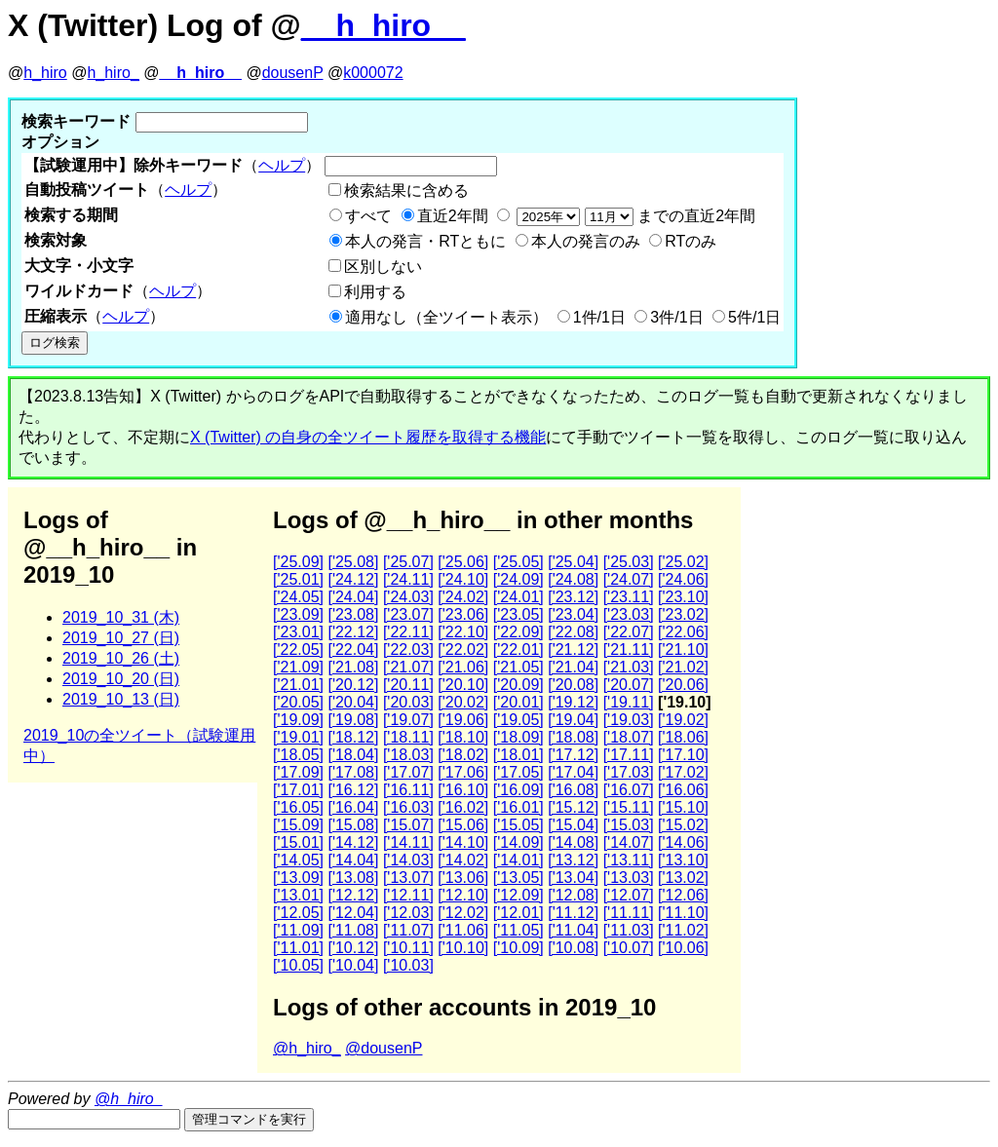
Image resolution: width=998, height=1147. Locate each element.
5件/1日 (754, 317)
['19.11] (628, 702)
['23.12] (573, 597)
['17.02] (683, 772)
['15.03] (628, 825)
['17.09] (298, 772)
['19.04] (573, 719)
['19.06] (463, 719)
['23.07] (408, 614)
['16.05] (298, 807)
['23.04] (573, 614)
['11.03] (628, 930)
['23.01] (298, 632)
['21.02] (683, 667)
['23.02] (683, 614)
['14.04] (352, 860)
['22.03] (408, 649)
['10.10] (463, 947)
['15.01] (298, 842)
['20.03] (408, 702)
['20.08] (573, 684)
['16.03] (408, 807)
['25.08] (352, 562)
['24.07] (628, 579)
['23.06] (463, 614)
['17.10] (683, 754)
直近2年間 (452, 216)
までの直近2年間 (634, 216)
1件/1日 (599, 317)
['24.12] (352, 579)
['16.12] (352, 790)
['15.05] (518, 825)
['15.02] (683, 825)
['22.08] (573, 632)
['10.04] (352, 965)
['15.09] (298, 825)
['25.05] (518, 562)
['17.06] (463, 772)
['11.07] (408, 930)
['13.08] (352, 877)
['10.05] (298, 965)
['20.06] (683, 684)
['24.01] (518, 597)
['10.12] (352, 947)
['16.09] (518, 790)
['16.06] (683, 790)
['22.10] (463, 632)
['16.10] (463, 790)
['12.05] (298, 912)
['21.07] (408, 667)
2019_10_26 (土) (120, 658)
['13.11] (628, 860)
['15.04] (573, 825)
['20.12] (352, 684)
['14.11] (408, 842)
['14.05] (298, 860)
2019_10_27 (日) (120, 638)
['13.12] (573, 860)
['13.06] (463, 877)
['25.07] (408, 562)
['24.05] (298, 597)
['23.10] (683, 597)
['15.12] (573, 807)
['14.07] (628, 842)
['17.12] (573, 754)
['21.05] (518, 667)
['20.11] (408, 684)
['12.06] (683, 895)
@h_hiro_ (307, 1048)
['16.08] (573, 790)
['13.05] (518, 877)
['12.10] (463, 895)
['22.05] (298, 649)
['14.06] (683, 842)
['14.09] (518, 842)
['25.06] (463, 562)
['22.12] (352, 632)
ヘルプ (281, 165)
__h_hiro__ (383, 25)
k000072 (373, 72)
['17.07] (408, 772)
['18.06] (683, 737)
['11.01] (298, 947)
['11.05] (518, 930)
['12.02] (463, 912)
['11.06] (463, 930)
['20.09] (518, 684)
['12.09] (518, 895)
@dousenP (383, 1048)
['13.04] (573, 877)
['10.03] (408, 965)
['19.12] (573, 702)
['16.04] (352, 807)
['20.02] (463, 702)
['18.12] (352, 737)
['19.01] (298, 737)
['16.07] (628, 790)
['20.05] (298, 702)
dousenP (293, 72)
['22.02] (463, 649)
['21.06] (463, 667)
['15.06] (463, 825)
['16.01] (518, 807)
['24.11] (408, 579)
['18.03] (408, 754)
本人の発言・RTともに (425, 241)
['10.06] (683, 947)
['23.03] (628, 614)
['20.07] (628, 684)
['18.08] (573, 737)
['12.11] (408, 895)
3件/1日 (676, 317)
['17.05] (518, 772)
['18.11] (408, 737)
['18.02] (463, 754)
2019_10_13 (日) (120, 699)
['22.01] (518, 649)
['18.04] (352, 754)
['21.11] (628, 649)
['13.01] (298, 895)
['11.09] (298, 930)
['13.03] (628, 877)
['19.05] (518, 719)
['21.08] (352, 667)
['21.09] (298, 667)
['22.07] (628, 632)
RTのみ (690, 241)
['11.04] (573, 930)
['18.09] (518, 737)
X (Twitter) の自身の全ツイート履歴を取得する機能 (368, 437)
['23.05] (518, 614)
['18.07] (628, 737)
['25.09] (298, 562)
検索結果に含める (406, 190)
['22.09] (518, 632)
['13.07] (408, 877)
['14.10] (463, 842)
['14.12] (352, 842)
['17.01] (298, 790)
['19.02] (683, 719)
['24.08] (573, 579)
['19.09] (298, 719)
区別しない (383, 266)
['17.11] (628, 754)
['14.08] (573, 842)
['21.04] (573, 667)
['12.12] (352, 895)
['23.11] (628, 597)
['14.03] (408, 860)
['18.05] (298, 754)
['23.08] (352, 614)
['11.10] (683, 912)
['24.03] (408, 597)
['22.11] (408, 632)
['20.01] (518, 702)
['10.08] (573, 947)
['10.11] (408, 947)
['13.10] (683, 860)
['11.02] (683, 930)
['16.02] (463, 807)
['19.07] (408, 719)
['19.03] (628, 719)
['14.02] (463, 860)
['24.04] (352, 597)
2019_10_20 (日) (120, 678)
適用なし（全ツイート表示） (446, 317)
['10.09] (518, 947)
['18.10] (463, 737)
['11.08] (352, 930)
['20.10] (463, 684)
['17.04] (573, 772)
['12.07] (628, 895)
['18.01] (518, 754)
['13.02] (683, 877)
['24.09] (518, 579)
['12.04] (352, 912)
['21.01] (298, 684)
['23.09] (298, 614)
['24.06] (683, 579)
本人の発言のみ (585, 241)
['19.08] (352, 719)
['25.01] (298, 579)
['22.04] (352, 649)
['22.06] (683, 632)
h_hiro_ (112, 72)
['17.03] (628, 772)
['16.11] (408, 790)
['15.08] (352, 825)
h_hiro (44, 72)
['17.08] (352, 772)
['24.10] (463, 579)
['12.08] (573, 895)
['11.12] (573, 912)
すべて (368, 216)
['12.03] (408, 912)
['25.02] (683, 562)
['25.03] (628, 562)
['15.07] (408, 825)
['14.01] (518, 860)
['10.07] (628, 947)
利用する (375, 292)
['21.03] (628, 667)
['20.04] (352, 702)
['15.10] (683, 807)
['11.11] (628, 912)
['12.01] (518, 912)
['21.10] (683, 649)
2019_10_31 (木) (120, 617)
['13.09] (298, 877)
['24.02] (463, 597)
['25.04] (573, 562)
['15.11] (628, 807)
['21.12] (573, 649)
